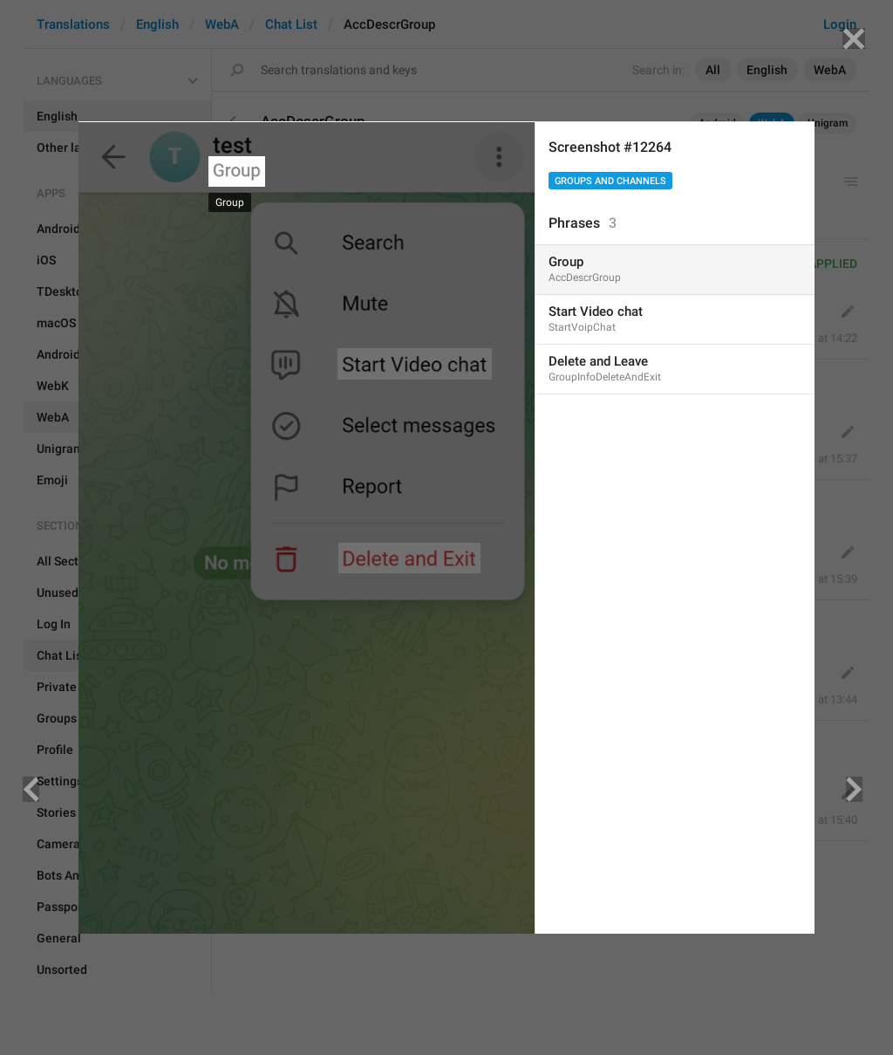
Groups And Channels (610, 181)
